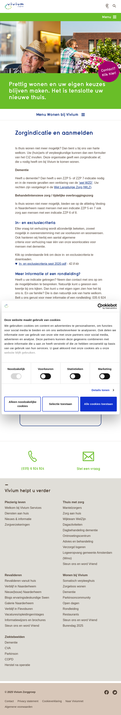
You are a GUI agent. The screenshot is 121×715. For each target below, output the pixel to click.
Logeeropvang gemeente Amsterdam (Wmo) (87, 555)
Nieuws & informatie (18, 519)
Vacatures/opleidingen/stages (24, 614)
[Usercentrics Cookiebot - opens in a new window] (100, 306)
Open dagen (71, 603)
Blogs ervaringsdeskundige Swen (27, 597)
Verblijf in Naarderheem (20, 586)
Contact (9, 701)
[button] (107, 6)
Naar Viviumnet (74, 701)
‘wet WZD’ (85, 182)
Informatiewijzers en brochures (25, 620)
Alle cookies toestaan (98, 403)
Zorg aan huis (72, 513)
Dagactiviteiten (72, 524)
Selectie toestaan (60, 403)
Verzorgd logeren (74, 547)
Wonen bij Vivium (63, 114)
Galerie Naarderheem (19, 603)
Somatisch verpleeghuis (79, 580)
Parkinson (11, 653)
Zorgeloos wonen (74, 586)
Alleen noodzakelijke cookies (23, 404)
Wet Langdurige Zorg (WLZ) (72, 187)
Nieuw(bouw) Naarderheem (23, 592)
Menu (109, 17)
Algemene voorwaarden (18, 706)
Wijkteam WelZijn (74, 519)
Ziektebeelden (15, 636)
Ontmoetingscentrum (77, 535)
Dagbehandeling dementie (80, 530)
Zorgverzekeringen (17, 524)
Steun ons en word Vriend (80, 563)
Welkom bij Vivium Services (23, 507)
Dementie (69, 592)
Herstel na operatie (17, 665)
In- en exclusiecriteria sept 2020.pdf (42, 263)
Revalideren (13, 575)
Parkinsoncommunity (77, 597)
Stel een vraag (88, 468)
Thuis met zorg (73, 502)
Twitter (115, 692)
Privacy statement (27, 701)
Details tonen (100, 390)
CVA (8, 648)
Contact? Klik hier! (108, 71)
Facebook (106, 692)
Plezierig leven (15, 502)
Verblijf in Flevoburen (19, 608)
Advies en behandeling (78, 541)
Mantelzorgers (72, 507)
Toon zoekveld (114, 7)
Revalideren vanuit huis (20, 580)
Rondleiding (71, 608)
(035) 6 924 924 (32, 468)
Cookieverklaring (52, 701)
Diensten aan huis (17, 513)
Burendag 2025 (73, 625)
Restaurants (71, 614)
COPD (9, 659)
